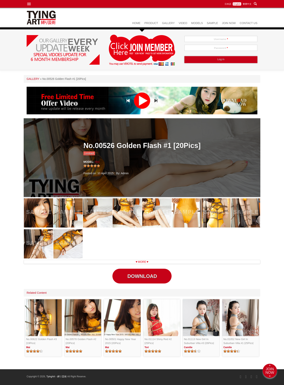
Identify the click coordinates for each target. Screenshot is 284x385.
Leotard (89, 153)
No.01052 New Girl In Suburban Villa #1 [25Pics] (238, 341)
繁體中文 (247, 4)
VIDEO (183, 23)
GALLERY (168, 23)
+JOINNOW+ (269, 371)
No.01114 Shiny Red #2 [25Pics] (158, 341)
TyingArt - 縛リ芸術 (56, 376)
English (237, 4)
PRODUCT (151, 23)
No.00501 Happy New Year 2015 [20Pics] (120, 341)
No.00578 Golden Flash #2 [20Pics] (81, 341)
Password (221, 48)
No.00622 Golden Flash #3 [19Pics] (41, 341)
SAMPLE (212, 23)
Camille (188, 347)
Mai (97, 161)
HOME (136, 23)
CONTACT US (248, 23)
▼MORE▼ (142, 261)
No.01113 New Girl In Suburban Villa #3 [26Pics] (199, 341)
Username (221, 39)
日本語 (228, 4)
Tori (147, 347)
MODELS (197, 23)
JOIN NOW (229, 23)
